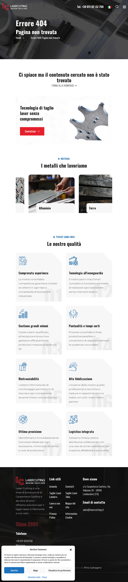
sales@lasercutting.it (93, 510)
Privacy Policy (53, 515)
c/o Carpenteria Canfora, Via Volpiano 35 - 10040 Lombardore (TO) (96, 490)
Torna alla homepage (64, 85)
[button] (70, 549)
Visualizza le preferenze (59, 570)
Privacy (44, 577)
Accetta (14, 570)
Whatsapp (20, 545)
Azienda (53, 486)
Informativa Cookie (34, 577)
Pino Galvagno (92, 567)
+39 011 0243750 (24, 541)
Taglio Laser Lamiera (55, 495)
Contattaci (32, 131)
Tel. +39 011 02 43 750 (90, 7)
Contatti (69, 486)
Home (18, 38)
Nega (35, 570)
